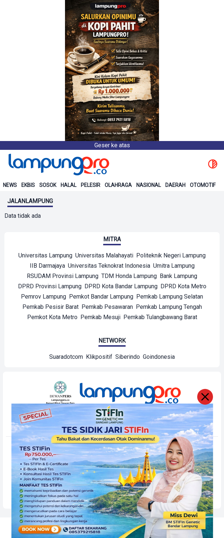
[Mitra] (45, 256)
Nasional (148, 185)
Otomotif (203, 185)
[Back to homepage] (58, 164)
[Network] (66, 358)
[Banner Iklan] (112, 70)
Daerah (175, 185)
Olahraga (118, 185)
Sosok (47, 185)
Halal (68, 185)
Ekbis (28, 185)
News (10, 185)
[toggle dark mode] (212, 164)
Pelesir (90, 185)
